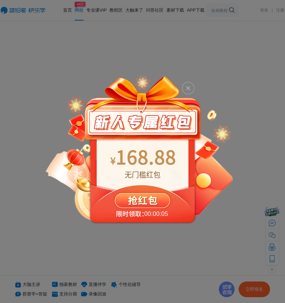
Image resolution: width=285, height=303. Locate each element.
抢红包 (142, 149)
